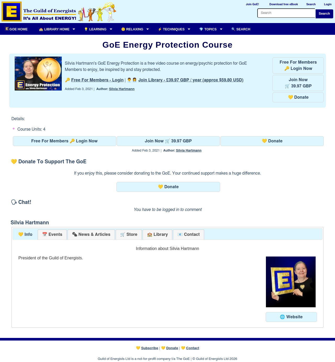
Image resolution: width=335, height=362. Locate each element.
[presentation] (91, 235)
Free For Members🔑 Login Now (298, 65)
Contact (192, 348)
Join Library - (190, 80)
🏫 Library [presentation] (157, 234)
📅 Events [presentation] (52, 234)
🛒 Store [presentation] (128, 234)
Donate (172, 348)
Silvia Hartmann (122, 89)
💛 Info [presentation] (25, 234)
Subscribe (149, 348)
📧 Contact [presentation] (188, 234)
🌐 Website (291, 317)
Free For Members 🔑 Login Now (64, 141)
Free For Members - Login (97, 80)
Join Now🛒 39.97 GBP (298, 83)
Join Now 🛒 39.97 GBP (168, 141)
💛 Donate (298, 97)
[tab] (25, 235)
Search (324, 13)
